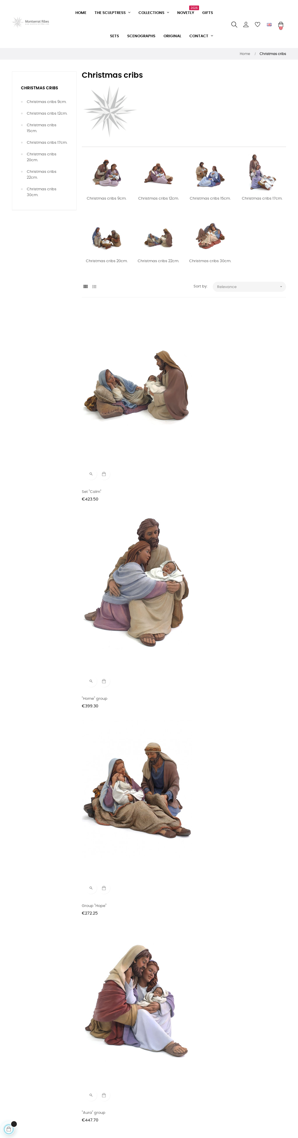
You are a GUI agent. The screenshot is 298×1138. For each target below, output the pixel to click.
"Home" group (164, 395)
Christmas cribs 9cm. (47, 102)
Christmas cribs (39, 88)
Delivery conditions (99, 1074)
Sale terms (92, 1063)
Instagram (138, 1063)
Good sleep (232, 948)
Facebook (137, 1053)
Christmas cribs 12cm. (47, 114)
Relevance (251, 287)
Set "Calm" (91, 395)
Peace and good (237, 727)
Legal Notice (93, 1095)
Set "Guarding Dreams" (103, 616)
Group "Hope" (233, 395)
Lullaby (158, 616)
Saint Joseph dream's (241, 838)
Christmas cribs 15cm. (41, 128)
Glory (226, 616)
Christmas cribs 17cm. (47, 143)
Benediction (163, 727)
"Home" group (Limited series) (179, 506)
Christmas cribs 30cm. (41, 192)
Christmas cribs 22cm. (41, 175)
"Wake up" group (237, 506)
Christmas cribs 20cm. (41, 157)
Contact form (94, 1053)
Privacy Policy (94, 1084)
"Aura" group (93, 506)
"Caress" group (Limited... (105, 727)
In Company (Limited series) (108, 948)
